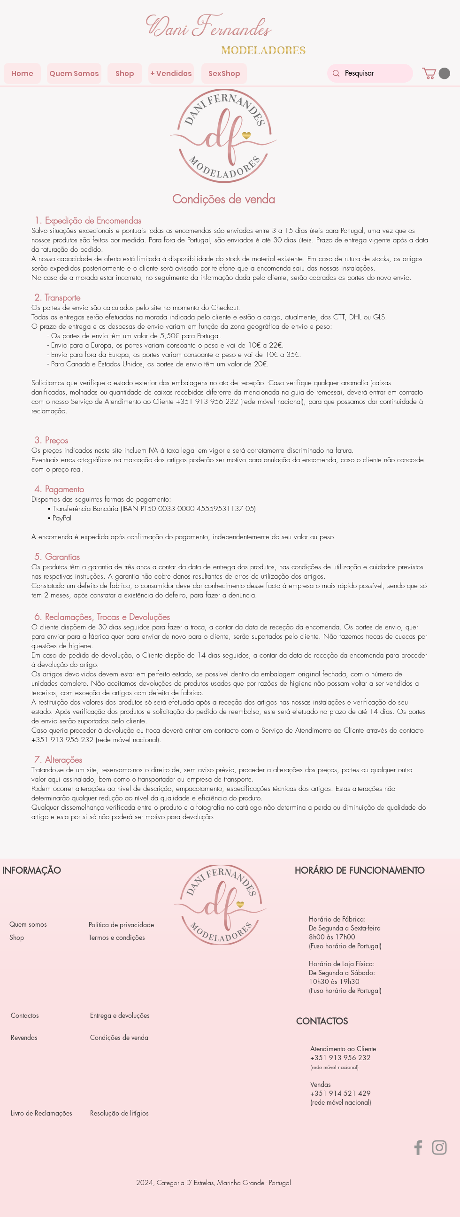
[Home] (22, 73)
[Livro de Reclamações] (44, 1112)
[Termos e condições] (122, 937)
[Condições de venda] (123, 1037)
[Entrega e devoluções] (123, 1015)
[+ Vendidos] (171, 73)
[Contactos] (44, 1015)
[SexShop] (224, 73)
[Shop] (124, 73)
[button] (436, 73)
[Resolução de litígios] (123, 1112)
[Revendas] (44, 1037)
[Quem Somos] (74, 73)
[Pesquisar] (369, 73)
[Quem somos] (42, 924)
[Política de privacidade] (122, 924)
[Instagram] (439, 1147)
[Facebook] (418, 1147)
